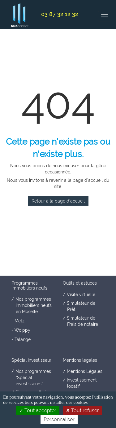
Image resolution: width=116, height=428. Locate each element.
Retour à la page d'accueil (58, 201)
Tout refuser (82, 410)
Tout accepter (37, 410)
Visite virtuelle (81, 294)
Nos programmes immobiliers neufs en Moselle (33, 305)
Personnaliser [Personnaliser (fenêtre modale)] (59, 419)
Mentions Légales (84, 371)
